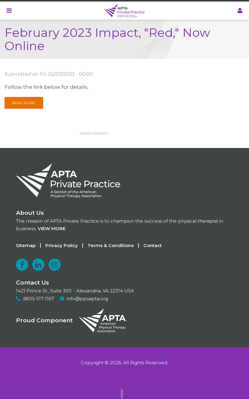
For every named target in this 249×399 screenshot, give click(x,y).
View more (51, 228)
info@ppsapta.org (87, 298)
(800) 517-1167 (38, 298)
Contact (152, 245)
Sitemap (26, 245)
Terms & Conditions (111, 245)
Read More (24, 103)
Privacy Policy (61, 245)
